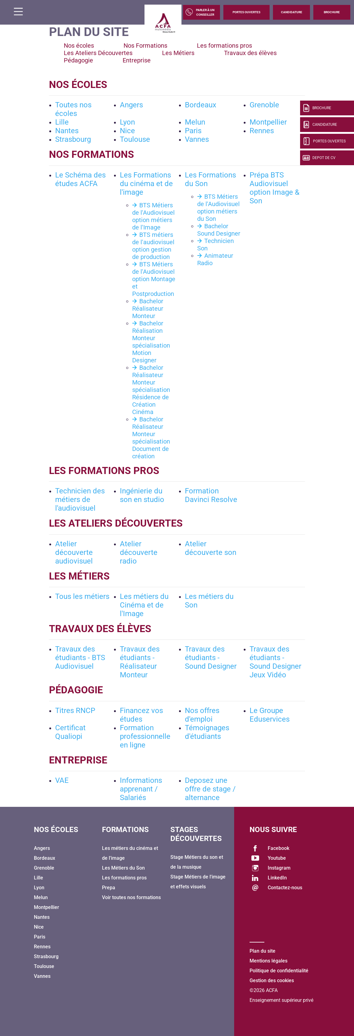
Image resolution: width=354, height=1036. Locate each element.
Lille (62, 122)
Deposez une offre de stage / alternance (210, 789)
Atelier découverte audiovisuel (74, 552)
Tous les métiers (82, 596)
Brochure (332, 12)
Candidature (291, 12)
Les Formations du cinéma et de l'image (146, 184)
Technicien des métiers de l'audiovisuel (80, 499)
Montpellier (268, 122)
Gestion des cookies (272, 980)
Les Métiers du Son (123, 868)
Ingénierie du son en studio (142, 495)
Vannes (197, 139)
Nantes (67, 130)
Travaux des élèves (250, 53)
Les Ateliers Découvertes (98, 53)
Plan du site (262, 951)
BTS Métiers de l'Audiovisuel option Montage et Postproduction (153, 279)
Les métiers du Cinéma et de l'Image (144, 605)
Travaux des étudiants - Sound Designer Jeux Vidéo (275, 662)
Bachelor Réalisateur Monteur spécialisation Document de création (151, 438)
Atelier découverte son (210, 548)
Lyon (127, 122)
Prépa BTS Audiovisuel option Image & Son (274, 188)
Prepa (108, 888)
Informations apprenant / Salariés (141, 789)
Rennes (262, 130)
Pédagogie (78, 60)
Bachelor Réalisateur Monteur (147, 308)
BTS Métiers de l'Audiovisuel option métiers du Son (218, 207)
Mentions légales (268, 961)
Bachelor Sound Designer (218, 229)
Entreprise (137, 60)
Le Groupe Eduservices (270, 714)
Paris (193, 130)
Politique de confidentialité (279, 971)
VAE (62, 780)
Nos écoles (79, 45)
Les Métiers (178, 53)
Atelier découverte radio (138, 552)
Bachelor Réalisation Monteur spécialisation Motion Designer (151, 342)
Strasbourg (73, 139)
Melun (195, 122)
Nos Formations (145, 45)
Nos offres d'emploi (202, 714)
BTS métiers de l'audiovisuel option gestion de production (153, 246)
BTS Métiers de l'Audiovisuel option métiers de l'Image (153, 216)
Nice (127, 130)
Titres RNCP (75, 710)
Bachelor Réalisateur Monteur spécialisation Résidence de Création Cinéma (151, 390)
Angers (131, 105)
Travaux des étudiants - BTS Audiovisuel (80, 658)
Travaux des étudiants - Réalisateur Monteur (140, 662)
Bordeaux (200, 105)
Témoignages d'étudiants (207, 732)
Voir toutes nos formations (131, 897)
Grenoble (264, 105)
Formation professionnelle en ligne (145, 736)
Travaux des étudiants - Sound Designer (211, 658)
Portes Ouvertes (246, 12)
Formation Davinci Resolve (211, 495)
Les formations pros (224, 45)
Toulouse (135, 139)
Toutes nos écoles (73, 109)
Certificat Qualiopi (70, 732)
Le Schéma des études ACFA (80, 179)
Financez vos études (141, 714)
